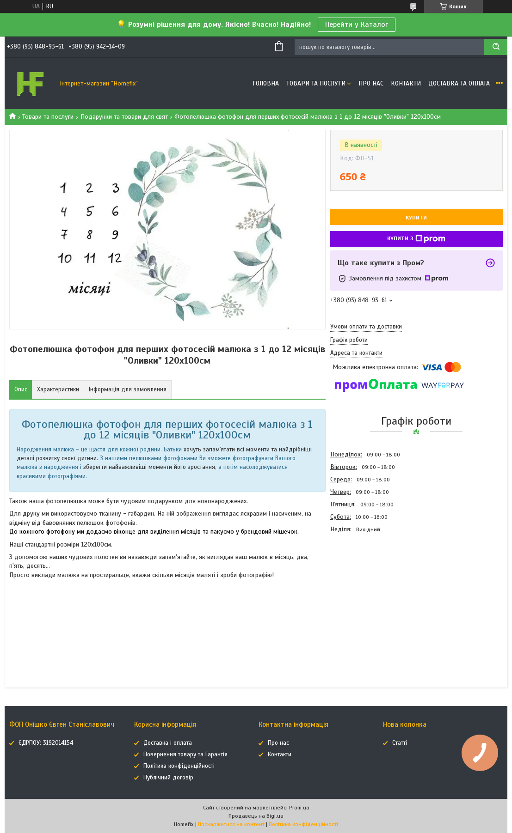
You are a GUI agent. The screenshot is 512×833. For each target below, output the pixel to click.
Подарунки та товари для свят (124, 117)
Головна (266, 83)
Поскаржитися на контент (231, 824)
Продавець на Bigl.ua (256, 816)
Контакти (406, 83)
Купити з (416, 239)
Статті (399, 743)
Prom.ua (299, 807)
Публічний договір (168, 777)
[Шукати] (495, 47)
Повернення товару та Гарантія (185, 754)
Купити (416, 217)
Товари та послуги (315, 83)
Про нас (370, 83)
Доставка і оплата (167, 743)
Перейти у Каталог (356, 24)
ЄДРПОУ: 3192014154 (46, 743)
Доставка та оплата (459, 83)
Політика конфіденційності (179, 766)
